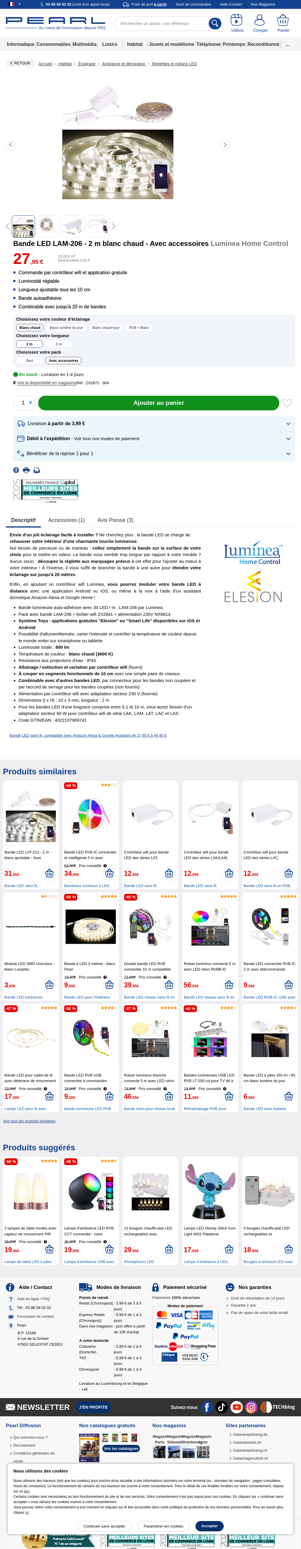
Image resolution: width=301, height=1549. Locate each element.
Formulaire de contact (35, 1316)
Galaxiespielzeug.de (250, 1434)
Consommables (53, 44)
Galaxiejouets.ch (247, 1442)
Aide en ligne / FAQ (33, 1299)
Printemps (234, 44)
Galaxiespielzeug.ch (250, 1450)
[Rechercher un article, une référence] (168, 23)
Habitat (135, 44)
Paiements (176, 1297)
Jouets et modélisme (171, 44)
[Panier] (283, 23)
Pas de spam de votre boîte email (259, 1312)
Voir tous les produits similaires (29, 1121)
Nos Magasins (263, 4)
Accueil (46, 63)
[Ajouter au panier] (158, 403)
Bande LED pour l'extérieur (87, 997)
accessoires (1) (67, 520)
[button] (46, 383)
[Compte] (260, 23)
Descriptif (23, 520)
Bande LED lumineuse (23, 997)
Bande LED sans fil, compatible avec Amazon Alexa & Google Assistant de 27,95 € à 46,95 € (88, 735)
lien (27, 1491)
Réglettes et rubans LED (174, 63)
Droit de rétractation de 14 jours (258, 1298)
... (288, 44)
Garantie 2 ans (243, 1305)
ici (27, 1512)
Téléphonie (208, 44)
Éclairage (86, 63)
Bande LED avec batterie (265, 1109)
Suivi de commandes (193, 4)
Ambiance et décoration (124, 63)
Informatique (20, 44)
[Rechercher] (215, 23)
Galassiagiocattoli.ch (250, 1458)
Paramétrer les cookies (163, 1526)
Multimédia (84, 44)
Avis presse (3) (115, 520)
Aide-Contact (231, 4)
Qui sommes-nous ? (30, 1437)
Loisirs (109, 44)
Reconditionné (263, 44)
